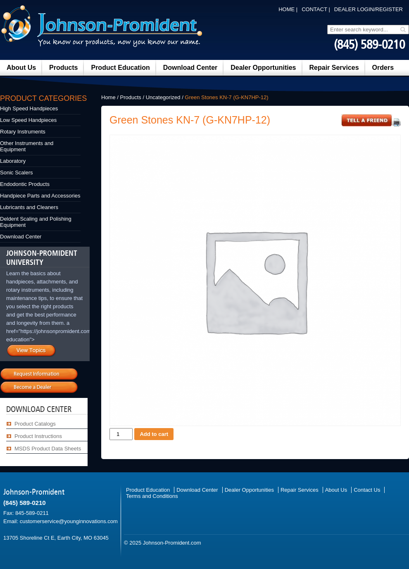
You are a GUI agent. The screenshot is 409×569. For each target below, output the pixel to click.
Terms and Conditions (152, 496)
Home (108, 97)
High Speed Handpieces (29, 108)
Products (63, 67)
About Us (21, 67)
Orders (383, 67)
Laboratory (13, 161)
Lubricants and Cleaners (29, 207)
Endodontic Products (25, 184)
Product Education (120, 67)
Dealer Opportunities (263, 67)
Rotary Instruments (22, 132)
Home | (287, 9)
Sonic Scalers (16, 172)
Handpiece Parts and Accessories (40, 196)
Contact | (316, 9)
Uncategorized (163, 97)
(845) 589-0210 (369, 44)
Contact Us (367, 490)
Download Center (190, 67)
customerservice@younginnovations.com (69, 521)
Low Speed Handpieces (28, 120)
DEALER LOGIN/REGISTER (368, 9)
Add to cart (154, 434)
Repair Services (334, 67)
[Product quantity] (121, 434)
